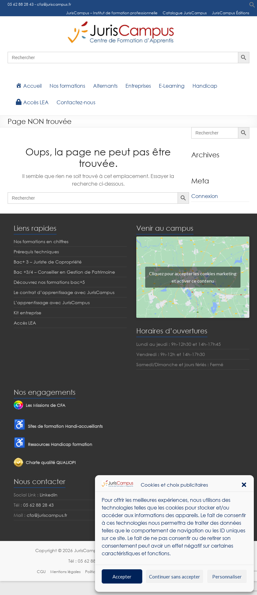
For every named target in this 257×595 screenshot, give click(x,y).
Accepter (122, 576)
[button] (244, 485)
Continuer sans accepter (174, 576)
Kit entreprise (27, 312)
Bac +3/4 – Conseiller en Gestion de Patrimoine (64, 272)
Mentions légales (65, 571)
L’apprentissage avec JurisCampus (52, 302)
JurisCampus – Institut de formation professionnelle (112, 12)
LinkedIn (48, 494)
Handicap (205, 86)
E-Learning (172, 86)
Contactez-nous (76, 102)
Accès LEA (25, 322)
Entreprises (138, 86)
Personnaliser (227, 576)
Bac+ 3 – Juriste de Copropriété (48, 261)
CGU (41, 571)
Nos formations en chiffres (41, 241)
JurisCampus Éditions (230, 12)
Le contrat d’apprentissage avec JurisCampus (64, 292)
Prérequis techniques (36, 251)
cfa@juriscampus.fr (54, 4)
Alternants (105, 86)
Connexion (204, 196)
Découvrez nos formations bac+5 (49, 282)
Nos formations (67, 86)
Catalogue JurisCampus (185, 12)
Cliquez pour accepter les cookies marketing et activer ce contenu (192, 277)
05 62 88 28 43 (21, 4)
